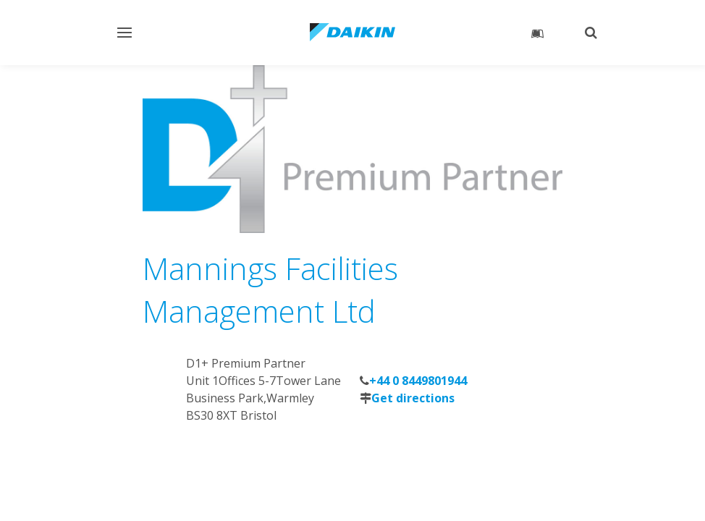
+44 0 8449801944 (418, 381)
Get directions (413, 398)
